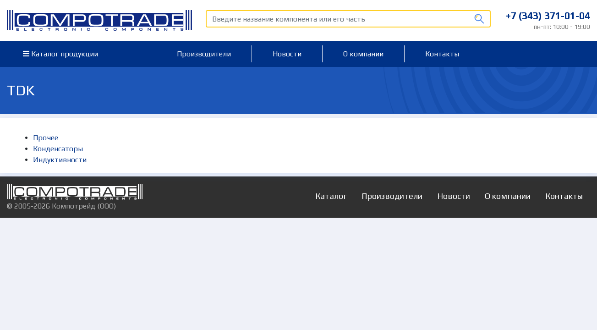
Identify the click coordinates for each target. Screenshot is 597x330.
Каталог (331, 196)
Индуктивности (60, 159)
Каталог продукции (60, 54)
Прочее (45, 137)
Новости (287, 54)
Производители (204, 54)
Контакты (442, 54)
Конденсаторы (58, 148)
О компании (363, 54)
